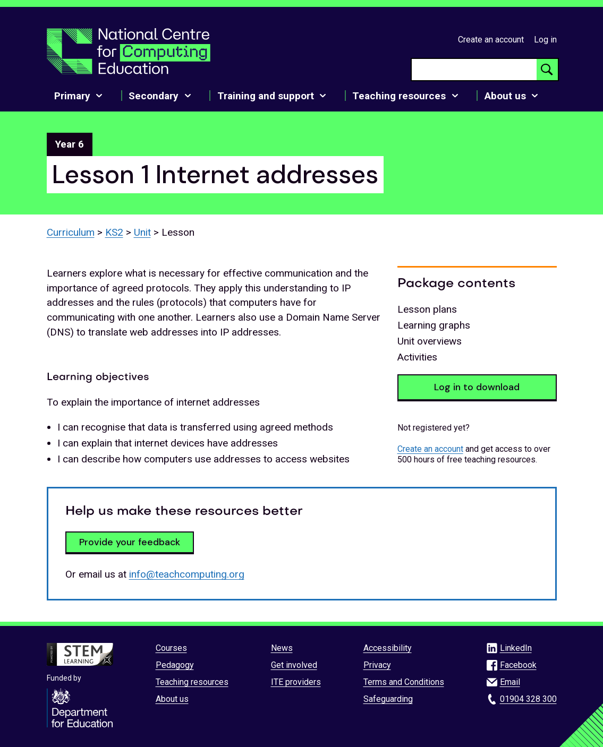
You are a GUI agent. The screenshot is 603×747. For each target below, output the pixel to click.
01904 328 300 (528, 699)
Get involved (294, 665)
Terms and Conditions (403, 682)
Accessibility (387, 648)
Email (510, 682)
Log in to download (477, 387)
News (282, 648)
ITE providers (296, 682)
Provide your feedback (129, 542)
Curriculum (71, 232)
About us (172, 699)
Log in (545, 40)
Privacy (377, 665)
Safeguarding (388, 699)
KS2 (114, 232)
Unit (142, 232)
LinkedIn (516, 648)
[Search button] (547, 69)
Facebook (518, 665)
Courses (171, 648)
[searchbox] (474, 69)
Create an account (491, 40)
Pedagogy (175, 665)
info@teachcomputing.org (186, 574)
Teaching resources (192, 682)
